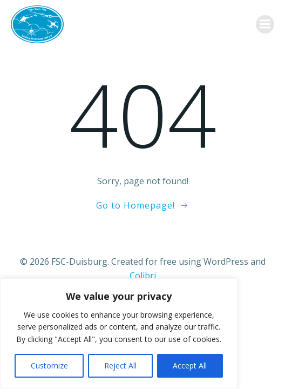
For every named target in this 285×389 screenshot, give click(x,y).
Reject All (120, 365)
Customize (49, 365)
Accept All (190, 365)
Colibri (143, 275)
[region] (119, 333)
